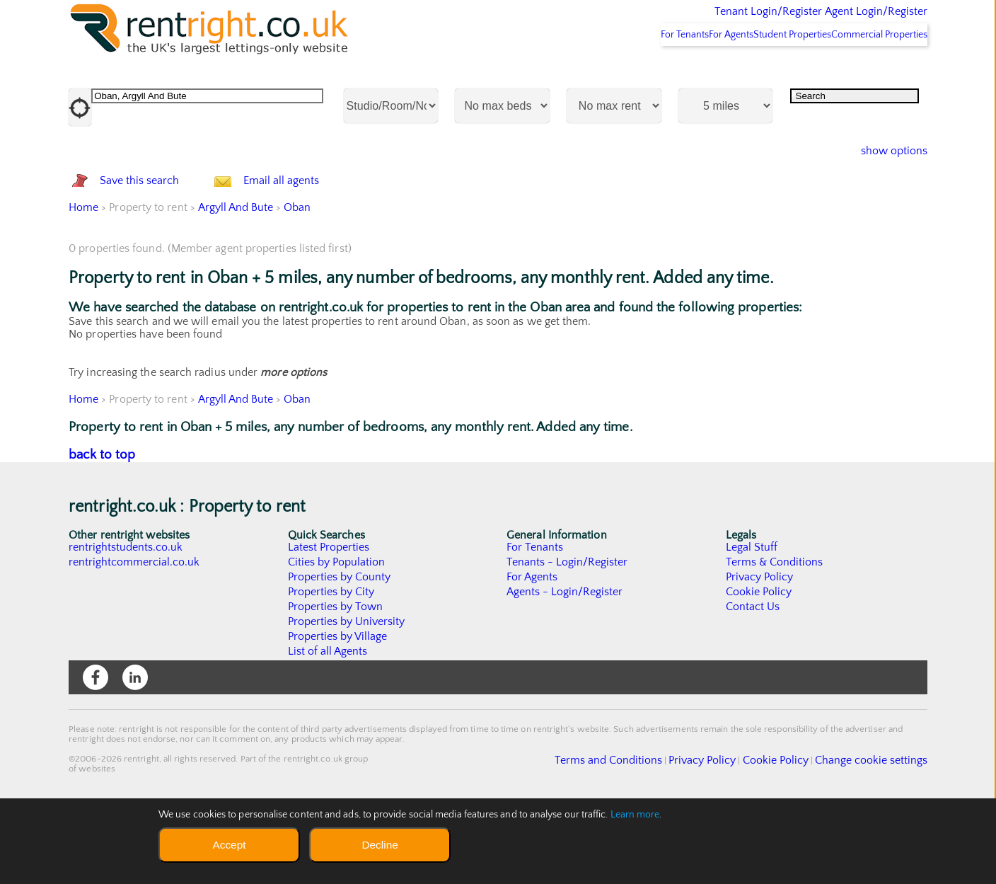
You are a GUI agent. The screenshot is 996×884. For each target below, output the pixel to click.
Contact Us (753, 681)
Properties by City (331, 666)
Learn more (635, 814)
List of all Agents (328, 726)
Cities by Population (337, 637)
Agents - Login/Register (565, 666)
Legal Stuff (752, 622)
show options (883, 188)
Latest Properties (329, 622)
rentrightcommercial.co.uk (135, 637)
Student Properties (766, 71)
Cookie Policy (759, 666)
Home (83, 282)
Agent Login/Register (856, 21)
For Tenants (621, 71)
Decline (379, 845)
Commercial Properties (870, 71)
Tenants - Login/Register (567, 637)
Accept (228, 845)
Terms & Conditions (774, 637)
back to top (102, 529)
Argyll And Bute (235, 282)
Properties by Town (335, 681)
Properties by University (347, 696)
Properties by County (340, 651)
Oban (297, 282)
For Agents (686, 71)
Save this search (153, 236)
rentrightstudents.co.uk (126, 622)
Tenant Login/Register (703, 21)
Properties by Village (338, 711)
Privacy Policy (760, 651)
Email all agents (309, 236)
